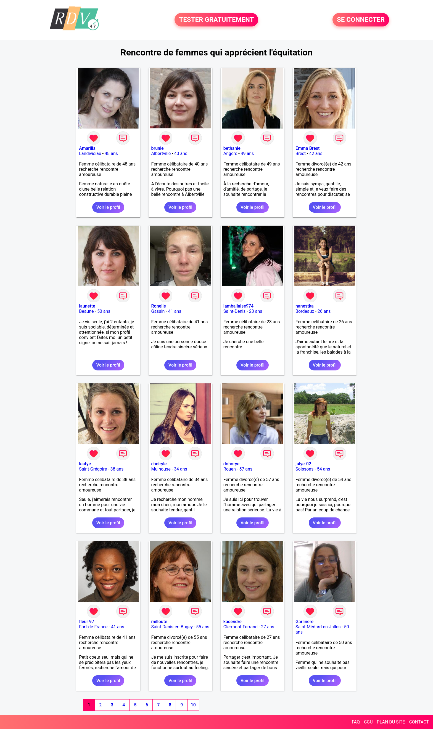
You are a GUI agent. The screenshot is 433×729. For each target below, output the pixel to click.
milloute (159, 621)
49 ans (247, 153)
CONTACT (419, 722)
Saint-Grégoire (93, 469)
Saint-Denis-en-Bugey (172, 626)
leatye (85, 463)
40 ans (181, 153)
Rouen (229, 469)
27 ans (267, 626)
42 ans (316, 153)
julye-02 (303, 463)
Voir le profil (108, 207)
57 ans (245, 469)
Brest (300, 153)
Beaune (86, 311)
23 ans (255, 311)
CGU (368, 722)
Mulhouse (161, 469)
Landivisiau (90, 153)
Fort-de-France (93, 626)
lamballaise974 (238, 306)
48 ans (111, 153)
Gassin (158, 311)
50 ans (103, 311)
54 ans (323, 469)
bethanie (232, 148)
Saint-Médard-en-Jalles (317, 626)
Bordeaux (304, 311)
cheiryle (159, 463)
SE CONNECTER (361, 20)
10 (193, 704)
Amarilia (87, 148)
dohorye (231, 463)
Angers (230, 153)
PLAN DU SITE (391, 722)
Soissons (304, 469)
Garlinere (304, 621)
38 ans (117, 469)
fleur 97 (86, 621)
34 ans (180, 469)
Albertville (161, 153)
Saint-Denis (234, 311)
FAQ (356, 722)
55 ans (202, 626)
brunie (157, 148)
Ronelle (158, 306)
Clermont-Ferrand (240, 626)
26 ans (324, 311)
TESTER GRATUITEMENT (216, 20)
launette (87, 306)
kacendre (232, 621)
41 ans (174, 311)
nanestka (304, 306)
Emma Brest (307, 148)
